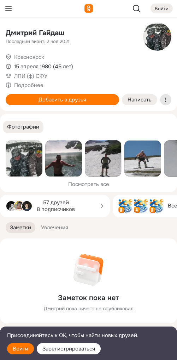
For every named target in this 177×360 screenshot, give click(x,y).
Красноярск (29, 57)
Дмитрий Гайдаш (35, 33)
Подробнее (28, 85)
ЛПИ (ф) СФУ (30, 76)
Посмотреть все (88, 184)
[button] (23, 127)
